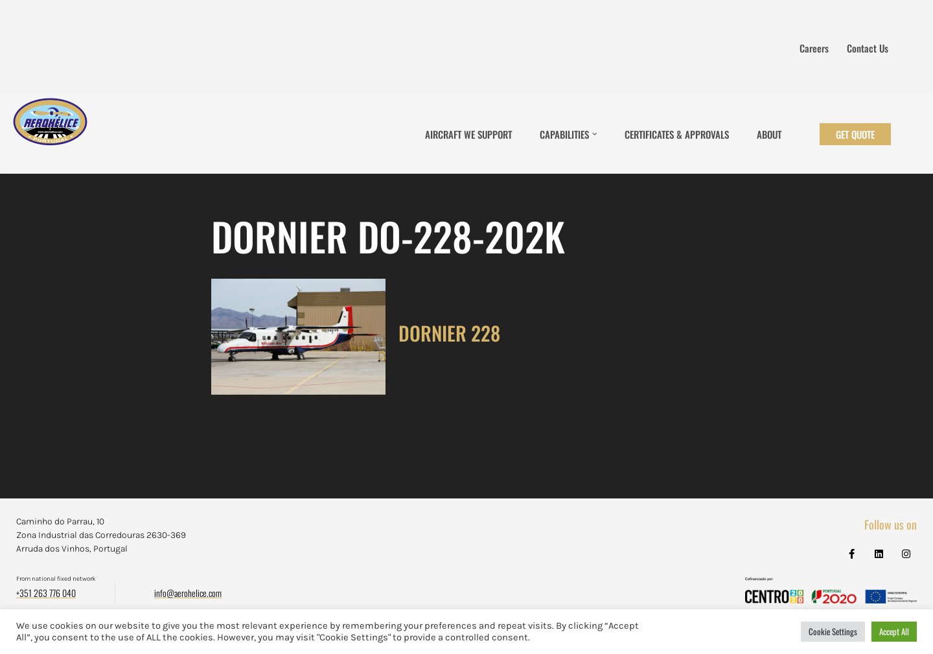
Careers (814, 48)
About (769, 134)
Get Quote (855, 134)
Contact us (867, 48)
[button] (594, 134)
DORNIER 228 (449, 332)
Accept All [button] (894, 631)
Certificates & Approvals (677, 134)
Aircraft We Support (468, 134)
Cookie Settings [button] (833, 631)
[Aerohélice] (50, 134)
